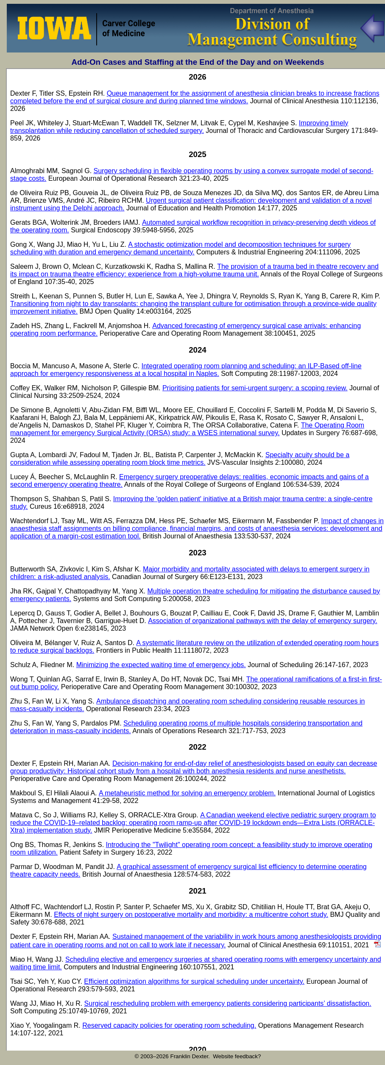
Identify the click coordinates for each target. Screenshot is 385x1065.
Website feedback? (237, 1056)
